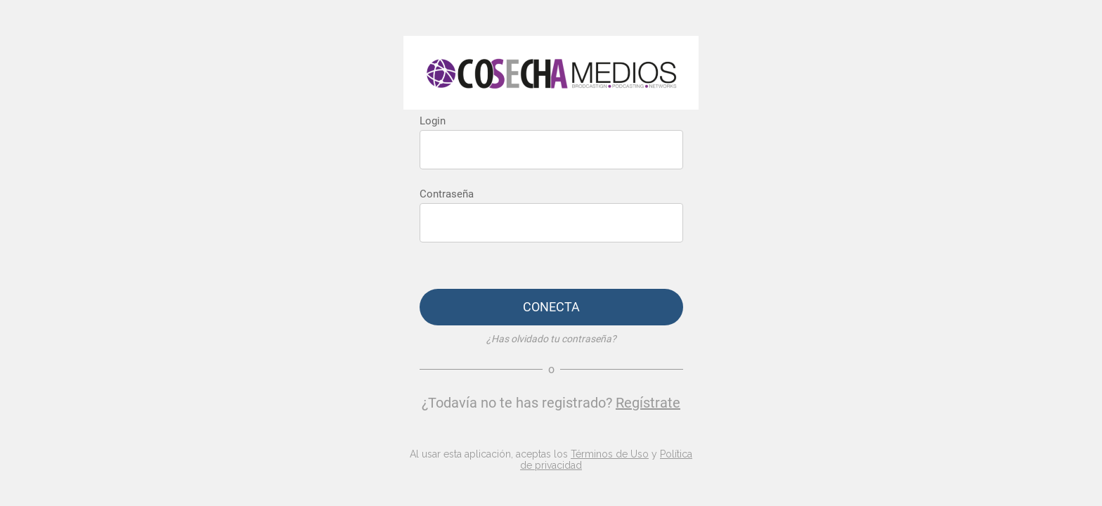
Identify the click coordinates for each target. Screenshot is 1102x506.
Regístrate (648, 402)
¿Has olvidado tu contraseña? (551, 338)
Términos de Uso (610, 454)
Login (433, 121)
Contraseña (447, 194)
